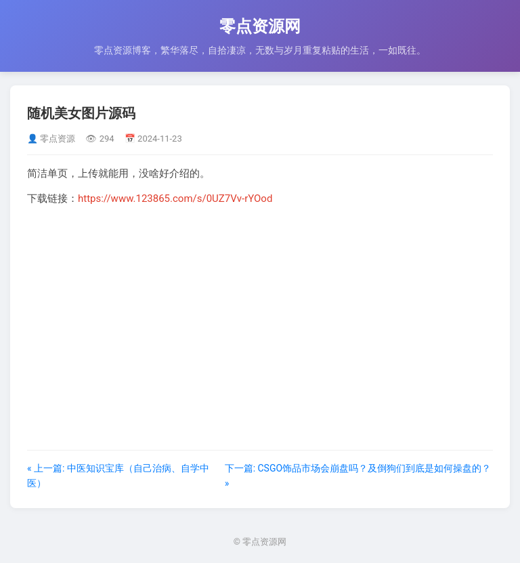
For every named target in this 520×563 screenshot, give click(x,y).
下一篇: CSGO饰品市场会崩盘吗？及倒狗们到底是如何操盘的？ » (358, 475)
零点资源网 (260, 26)
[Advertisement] (260, 311)
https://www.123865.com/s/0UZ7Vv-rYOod (175, 198)
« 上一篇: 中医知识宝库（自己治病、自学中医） (118, 475)
